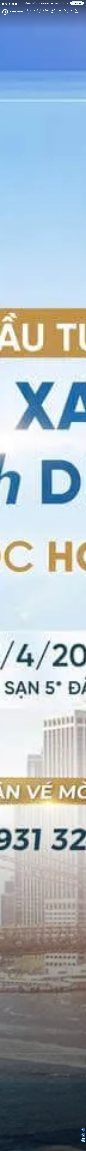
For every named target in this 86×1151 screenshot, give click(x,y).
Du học (76, 11)
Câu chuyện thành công (49, 3)
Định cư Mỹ (30, 11)
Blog (64, 3)
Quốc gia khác (56, 11)
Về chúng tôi (30, 3)
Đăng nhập (77, 3)
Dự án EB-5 (68, 11)
